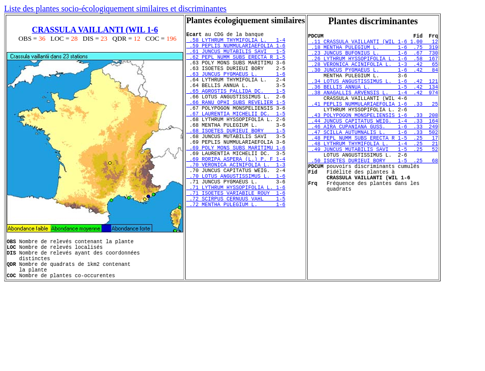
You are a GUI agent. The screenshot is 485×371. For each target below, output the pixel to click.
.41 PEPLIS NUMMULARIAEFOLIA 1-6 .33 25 (373, 123)
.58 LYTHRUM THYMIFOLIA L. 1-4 (235, 42)
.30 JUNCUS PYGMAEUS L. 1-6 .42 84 (373, 80)
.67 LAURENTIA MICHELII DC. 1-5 (235, 136)
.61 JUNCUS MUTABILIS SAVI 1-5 (235, 57)
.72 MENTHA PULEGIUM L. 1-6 (235, 252)
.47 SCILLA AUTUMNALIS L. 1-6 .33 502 (373, 159)
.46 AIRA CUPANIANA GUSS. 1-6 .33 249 (373, 152)
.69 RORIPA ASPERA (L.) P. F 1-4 (235, 194)
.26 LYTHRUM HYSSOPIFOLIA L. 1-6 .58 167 (373, 66)
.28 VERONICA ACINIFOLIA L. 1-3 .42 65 (373, 73)
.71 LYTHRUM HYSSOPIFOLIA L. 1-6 (235, 230)
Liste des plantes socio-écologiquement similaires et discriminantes (115, 8)
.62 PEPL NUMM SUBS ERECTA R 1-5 (235, 64)
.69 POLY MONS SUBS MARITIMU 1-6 (235, 179)
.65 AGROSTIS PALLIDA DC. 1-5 (235, 107)
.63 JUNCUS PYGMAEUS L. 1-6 (235, 86)
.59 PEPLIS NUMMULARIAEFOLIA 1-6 (235, 50)
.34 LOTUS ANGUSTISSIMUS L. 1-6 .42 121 (373, 94)
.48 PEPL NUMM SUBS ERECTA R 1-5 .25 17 (373, 167)
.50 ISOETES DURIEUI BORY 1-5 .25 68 (373, 195)
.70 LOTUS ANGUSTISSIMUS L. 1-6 (235, 216)
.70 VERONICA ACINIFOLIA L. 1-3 (235, 201)
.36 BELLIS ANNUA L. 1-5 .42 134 (373, 102)
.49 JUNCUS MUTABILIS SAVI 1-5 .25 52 (373, 181)
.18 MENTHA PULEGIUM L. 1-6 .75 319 (373, 51)
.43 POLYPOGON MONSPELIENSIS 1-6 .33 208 (373, 138)
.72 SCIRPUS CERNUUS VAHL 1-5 (235, 244)
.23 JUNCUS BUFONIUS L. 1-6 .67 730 (373, 58)
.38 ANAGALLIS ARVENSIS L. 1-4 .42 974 (373, 109)
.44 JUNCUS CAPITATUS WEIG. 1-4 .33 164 (373, 145)
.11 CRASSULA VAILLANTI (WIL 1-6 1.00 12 (373, 44)
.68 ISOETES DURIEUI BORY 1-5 (235, 158)
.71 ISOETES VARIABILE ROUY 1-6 (235, 237)
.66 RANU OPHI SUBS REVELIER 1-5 (235, 122)
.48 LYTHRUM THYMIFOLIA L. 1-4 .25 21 (373, 174)
